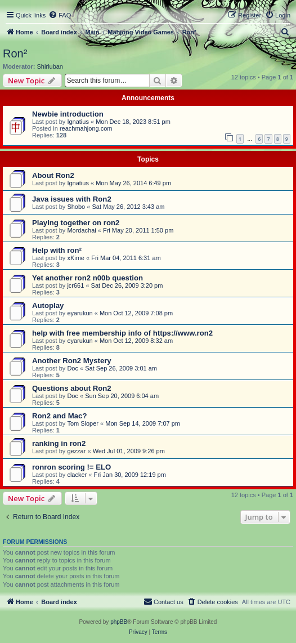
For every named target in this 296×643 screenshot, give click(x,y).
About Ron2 (53, 175)
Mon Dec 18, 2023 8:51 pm (133, 121)
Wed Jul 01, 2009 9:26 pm (129, 451)
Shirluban (50, 66)
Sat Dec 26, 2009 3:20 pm (127, 285)
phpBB (118, 622)
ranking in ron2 (59, 443)
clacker (77, 474)
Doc (72, 368)
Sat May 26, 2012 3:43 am (128, 206)
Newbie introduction (68, 114)
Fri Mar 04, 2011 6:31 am (126, 257)
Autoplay (48, 305)
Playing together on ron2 (75, 222)
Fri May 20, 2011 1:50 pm (138, 230)
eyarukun (79, 313)
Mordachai (81, 230)
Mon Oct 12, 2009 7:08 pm (136, 313)
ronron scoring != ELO (71, 467)
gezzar (76, 451)
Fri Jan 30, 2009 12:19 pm (129, 474)
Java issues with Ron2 (71, 199)
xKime (75, 257)
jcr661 (75, 285)
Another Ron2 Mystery (71, 360)
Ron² (15, 53)
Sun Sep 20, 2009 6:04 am (122, 395)
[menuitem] (59, 15)
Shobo (76, 206)
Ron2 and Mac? (59, 416)
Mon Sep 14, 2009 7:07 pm (142, 423)
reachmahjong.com (86, 128)
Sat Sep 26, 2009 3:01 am (121, 368)
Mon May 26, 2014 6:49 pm (133, 183)
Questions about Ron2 (71, 388)
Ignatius (78, 121)
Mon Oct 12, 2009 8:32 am (136, 340)
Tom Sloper (82, 423)
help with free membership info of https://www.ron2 (122, 333)
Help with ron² (57, 250)
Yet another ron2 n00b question (87, 278)
